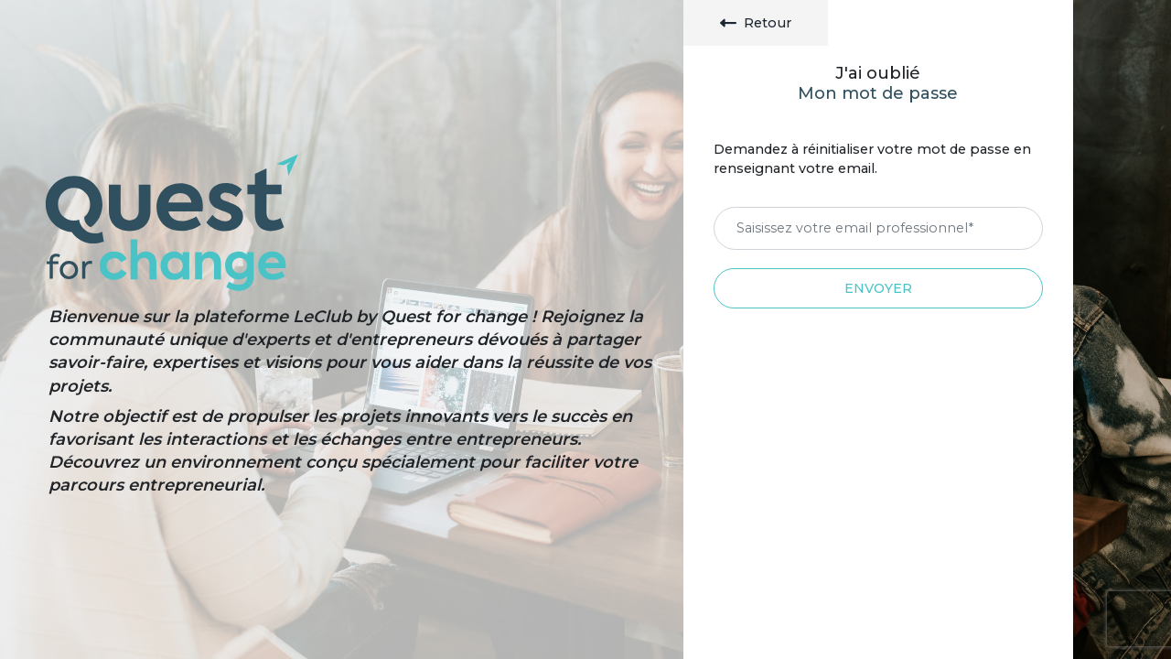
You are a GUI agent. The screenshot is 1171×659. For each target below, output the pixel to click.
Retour (755, 23)
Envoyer (878, 288)
